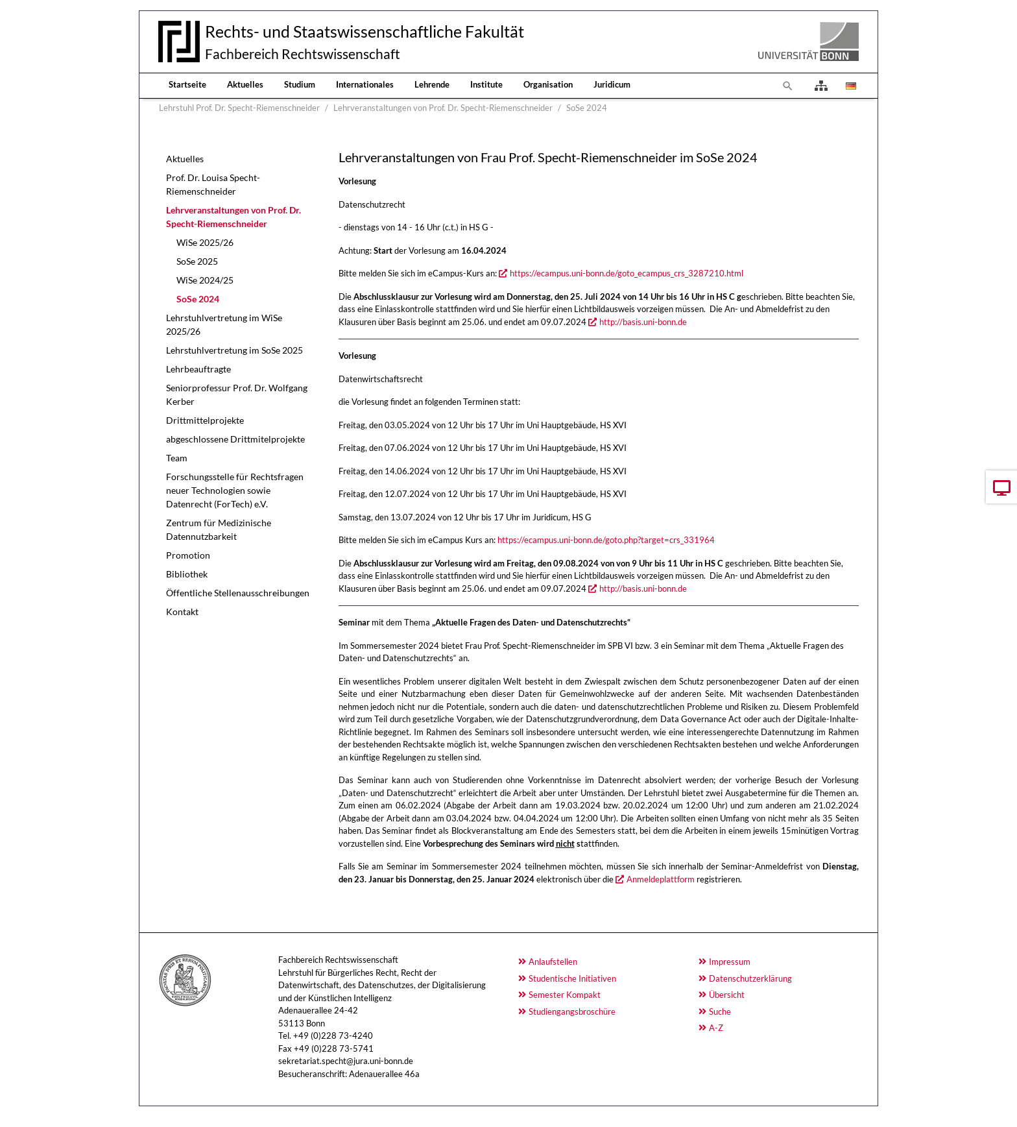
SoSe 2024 (197, 298)
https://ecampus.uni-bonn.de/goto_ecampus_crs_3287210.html (626, 273)
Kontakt (182, 611)
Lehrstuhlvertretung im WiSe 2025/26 (224, 324)
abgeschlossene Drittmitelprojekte (235, 438)
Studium (299, 84)
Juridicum (611, 84)
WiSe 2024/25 (204, 279)
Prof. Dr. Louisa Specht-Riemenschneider (213, 184)
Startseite (187, 84)
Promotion (188, 555)
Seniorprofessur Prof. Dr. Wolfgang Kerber (236, 394)
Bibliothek (187, 573)
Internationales (365, 84)
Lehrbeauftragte (198, 368)
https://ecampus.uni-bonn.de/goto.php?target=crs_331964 (606, 540)
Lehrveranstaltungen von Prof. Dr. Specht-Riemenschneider (233, 216)
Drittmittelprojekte (205, 420)
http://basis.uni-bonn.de (643, 322)
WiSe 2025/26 (204, 242)
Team (176, 457)
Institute (486, 84)
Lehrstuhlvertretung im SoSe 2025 (234, 350)
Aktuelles (245, 84)
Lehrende (431, 84)
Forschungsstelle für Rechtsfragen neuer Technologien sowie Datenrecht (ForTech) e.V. (235, 490)
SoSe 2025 (197, 261)
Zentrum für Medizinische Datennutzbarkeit (218, 529)
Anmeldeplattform (661, 879)
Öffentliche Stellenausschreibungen (237, 592)
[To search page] (788, 85)
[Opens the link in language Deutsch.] (850, 85)
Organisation (548, 84)
